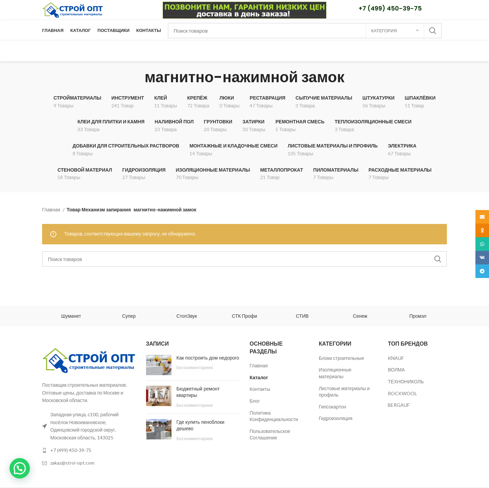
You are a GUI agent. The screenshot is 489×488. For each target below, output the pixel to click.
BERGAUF (399, 405)
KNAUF (396, 358)
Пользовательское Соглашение (270, 434)
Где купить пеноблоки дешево (200, 425)
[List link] (89, 450)
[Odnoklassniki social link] (482, 230)
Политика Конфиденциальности (274, 416)
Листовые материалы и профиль (344, 391)
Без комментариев (195, 367)
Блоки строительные (341, 358)
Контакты (260, 389)
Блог (255, 401)
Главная (51, 209)
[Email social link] (482, 217)
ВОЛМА (396, 369)
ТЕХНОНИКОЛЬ (406, 381)
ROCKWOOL (402, 393)
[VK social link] (482, 257)
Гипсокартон (332, 406)
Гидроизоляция (335, 418)
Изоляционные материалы (335, 373)
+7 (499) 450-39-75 (390, 8)
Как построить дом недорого (208, 357)
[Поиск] (305, 30)
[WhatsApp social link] (482, 244)
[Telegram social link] (482, 271)
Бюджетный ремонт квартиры (198, 392)
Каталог (259, 377)
